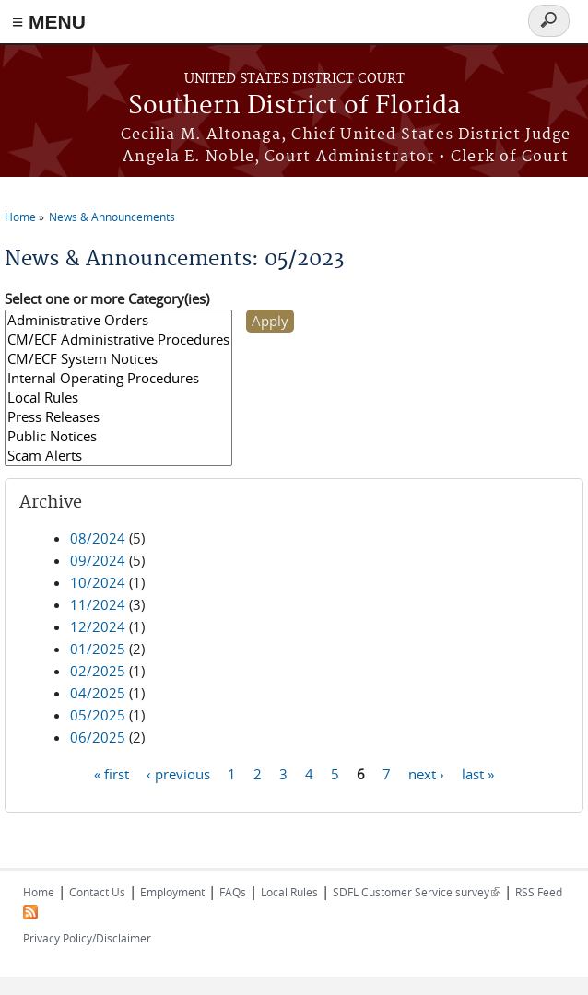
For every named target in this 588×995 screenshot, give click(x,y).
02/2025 (97, 670)
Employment (172, 891)
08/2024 (97, 538)
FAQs (232, 891)
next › (426, 773)
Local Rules (118, 397)
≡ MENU (49, 21)
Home (20, 216)
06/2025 (97, 737)
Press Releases (118, 417)
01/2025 (97, 648)
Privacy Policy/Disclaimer (87, 938)
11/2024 (97, 604)
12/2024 (97, 626)
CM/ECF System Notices (118, 359)
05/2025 (97, 715)
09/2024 (97, 560)
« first (111, 773)
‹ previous (178, 773)
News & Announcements (112, 216)
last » (478, 773)
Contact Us (97, 891)
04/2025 (97, 693)
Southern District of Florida (294, 106)
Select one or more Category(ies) (107, 298)
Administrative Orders (118, 320)
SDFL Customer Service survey (416, 891)
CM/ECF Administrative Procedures (118, 339)
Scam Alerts (118, 455)
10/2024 (97, 582)
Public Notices (118, 436)
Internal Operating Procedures (118, 378)
